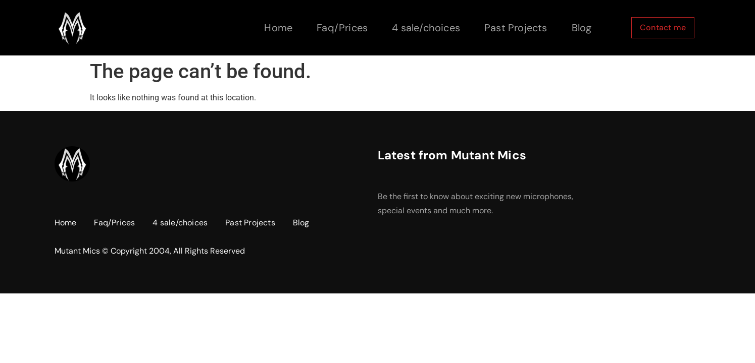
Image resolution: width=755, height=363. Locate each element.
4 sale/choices (426, 27)
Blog (582, 27)
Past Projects (515, 27)
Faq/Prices (342, 27)
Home (278, 27)
